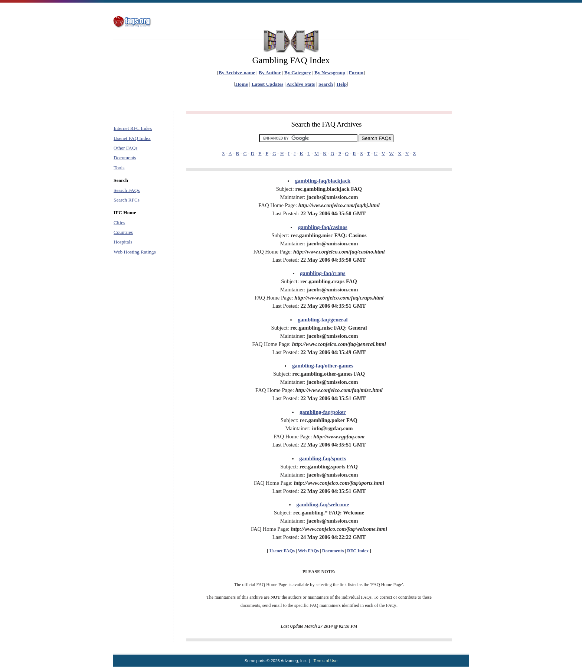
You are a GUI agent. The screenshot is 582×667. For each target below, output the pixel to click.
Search (325, 84)
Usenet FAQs (282, 550)
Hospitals (123, 242)
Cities (119, 222)
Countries (123, 232)
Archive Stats (301, 84)
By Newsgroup (329, 72)
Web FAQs (308, 550)
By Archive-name (237, 72)
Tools (119, 167)
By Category (297, 72)
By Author (270, 72)
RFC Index (358, 550)
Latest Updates (268, 84)
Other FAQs (126, 148)
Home (241, 84)
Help (342, 84)
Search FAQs (127, 190)
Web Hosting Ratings (135, 252)
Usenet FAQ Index (132, 138)
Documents (125, 157)
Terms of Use (325, 660)
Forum (356, 72)
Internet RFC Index (133, 128)
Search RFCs (127, 200)
